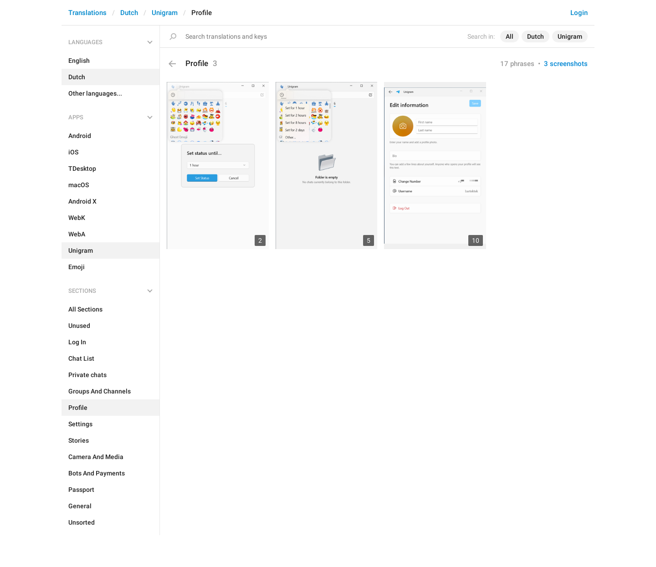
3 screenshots (566, 64)
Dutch (129, 13)
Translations (87, 13)
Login (579, 13)
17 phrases (517, 64)
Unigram (165, 13)
